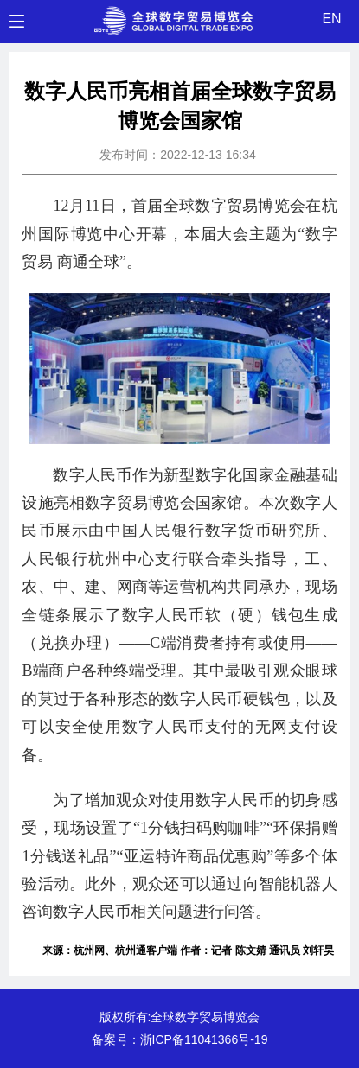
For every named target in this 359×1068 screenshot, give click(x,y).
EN (331, 18)
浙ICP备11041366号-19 (204, 1039)
